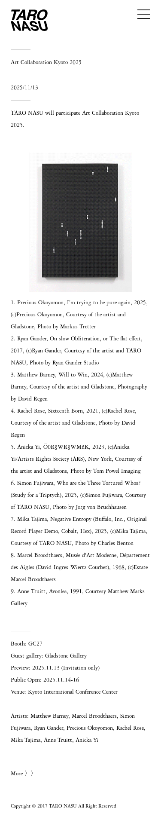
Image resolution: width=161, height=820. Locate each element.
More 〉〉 (23, 774)
